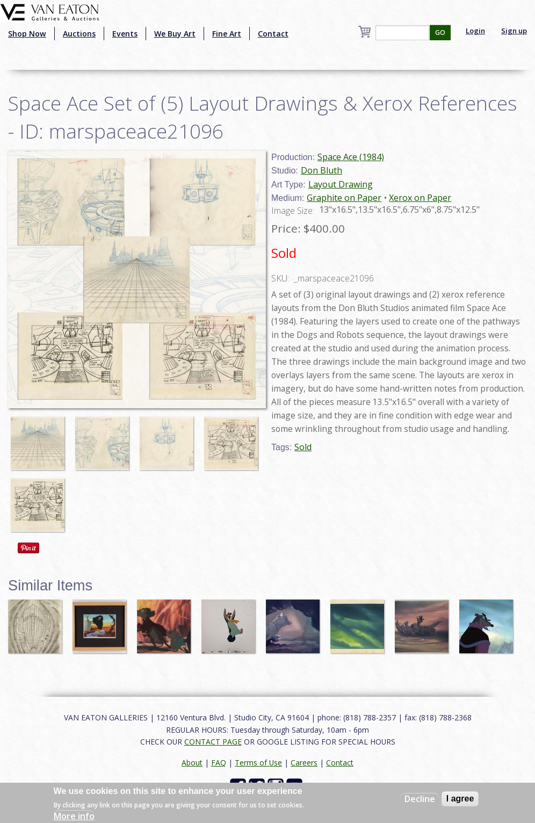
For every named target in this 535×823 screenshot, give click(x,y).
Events (125, 33)
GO (440, 32)
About (192, 762)
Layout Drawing (340, 184)
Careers (304, 762)
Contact (273, 33)
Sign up (514, 30)
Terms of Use (258, 762)
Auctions (79, 33)
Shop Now (27, 33)
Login (475, 30)
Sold (303, 447)
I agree (460, 798)
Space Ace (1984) (350, 157)
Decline (419, 799)
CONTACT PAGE (213, 742)
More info (74, 816)
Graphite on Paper (344, 198)
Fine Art (226, 33)
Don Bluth (321, 170)
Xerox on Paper (420, 198)
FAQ (218, 762)
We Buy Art (175, 33)
